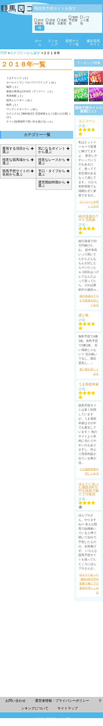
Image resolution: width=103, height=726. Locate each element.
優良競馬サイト (93, 42)
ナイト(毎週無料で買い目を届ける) (26, 121)
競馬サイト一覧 (72, 42)
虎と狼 (83, 315)
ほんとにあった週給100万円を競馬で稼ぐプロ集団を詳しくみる (89, 583)
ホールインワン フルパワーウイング (27, 82)
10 (52, 82)
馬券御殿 (11, 96)
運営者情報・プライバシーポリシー (62, 700)
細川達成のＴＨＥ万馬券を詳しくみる (89, 300)
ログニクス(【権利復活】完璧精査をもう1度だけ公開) (37, 113)
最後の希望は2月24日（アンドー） (26, 91)
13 (7, 117)
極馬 (8, 87)
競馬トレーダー (15, 100)
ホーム (38, 42)
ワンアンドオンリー (17, 109)
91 (28, 100)
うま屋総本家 (88, 384)
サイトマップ (67, 708)
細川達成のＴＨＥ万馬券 (88, 218)
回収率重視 (50, 22)
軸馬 (8, 104)
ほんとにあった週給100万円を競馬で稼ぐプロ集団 (88, 489)
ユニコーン (86, 121)
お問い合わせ (15, 700)
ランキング (53, 42)
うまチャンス (14, 78)
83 (33, 109)
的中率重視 (39, 22)
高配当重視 (62, 22)
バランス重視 (85, 20)
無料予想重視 (73, 20)
